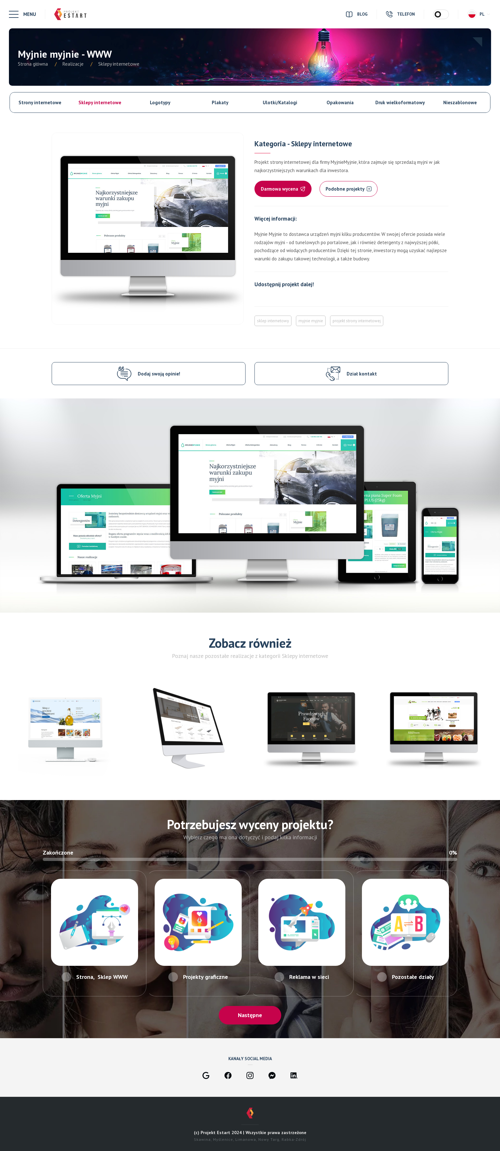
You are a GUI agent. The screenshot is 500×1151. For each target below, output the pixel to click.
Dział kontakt (362, 374)
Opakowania (340, 102)
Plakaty (220, 102)
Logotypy (160, 102)
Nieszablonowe (460, 102)
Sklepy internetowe (99, 102)
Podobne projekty (348, 189)
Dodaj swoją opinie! (159, 374)
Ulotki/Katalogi (280, 102)
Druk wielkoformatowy (400, 102)
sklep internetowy (273, 321)
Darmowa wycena (283, 189)
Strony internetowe (39, 102)
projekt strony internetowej (357, 321)
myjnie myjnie (310, 321)
